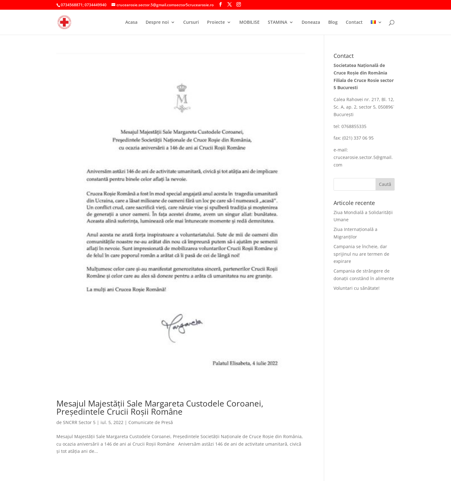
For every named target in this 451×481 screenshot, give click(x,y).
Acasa (131, 22)
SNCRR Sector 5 (79, 422)
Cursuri (191, 22)
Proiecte (216, 22)
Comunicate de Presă (150, 422)
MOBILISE (249, 22)
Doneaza (311, 22)
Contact (354, 22)
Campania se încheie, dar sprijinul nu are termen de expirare (361, 253)
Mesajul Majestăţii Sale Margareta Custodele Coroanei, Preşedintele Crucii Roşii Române (159, 407)
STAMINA (277, 22)
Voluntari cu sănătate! (357, 288)
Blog (333, 22)
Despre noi (157, 22)
